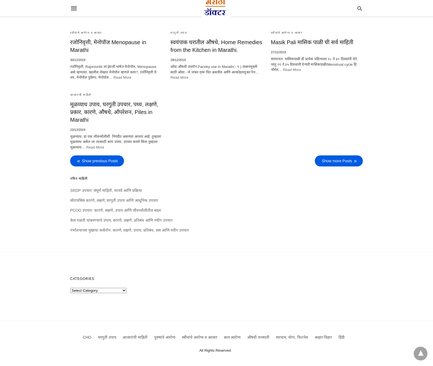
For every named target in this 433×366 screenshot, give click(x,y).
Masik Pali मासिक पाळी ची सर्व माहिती (312, 42)
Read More (122, 77)
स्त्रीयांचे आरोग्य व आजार (86, 32)
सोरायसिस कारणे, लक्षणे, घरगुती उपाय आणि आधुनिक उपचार (114, 200)
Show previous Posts (100, 161)
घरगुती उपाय (178, 32)
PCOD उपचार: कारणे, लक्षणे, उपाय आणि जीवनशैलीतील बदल (115, 210)
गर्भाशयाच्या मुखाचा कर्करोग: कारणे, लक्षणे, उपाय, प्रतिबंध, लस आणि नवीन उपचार (129, 230)
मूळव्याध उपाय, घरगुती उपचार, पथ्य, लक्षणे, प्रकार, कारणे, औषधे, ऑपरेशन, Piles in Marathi (114, 112)
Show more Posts (337, 161)
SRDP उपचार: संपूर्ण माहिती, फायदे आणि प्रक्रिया (106, 190)
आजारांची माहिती (80, 94)
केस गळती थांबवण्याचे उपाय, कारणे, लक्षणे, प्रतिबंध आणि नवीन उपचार (121, 220)
